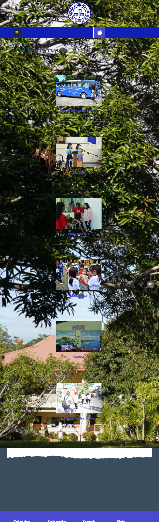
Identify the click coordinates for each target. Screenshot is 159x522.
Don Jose (79, 172)
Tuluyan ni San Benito (78, 418)
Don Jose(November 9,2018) (78, 110)
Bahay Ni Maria (79, 233)
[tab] (17, 32)
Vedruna (78, 357)
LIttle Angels (78, 295)
